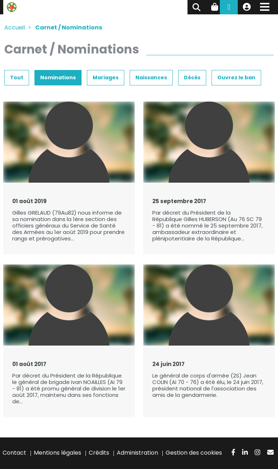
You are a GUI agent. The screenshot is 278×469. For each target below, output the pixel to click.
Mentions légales (57, 453)
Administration (137, 453)
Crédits (99, 453)
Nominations (58, 77)
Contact (14, 453)
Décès (192, 77)
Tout (16, 77)
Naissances (151, 77)
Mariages (106, 77)
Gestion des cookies (194, 453)
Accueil (14, 27)
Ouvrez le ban (236, 77)
